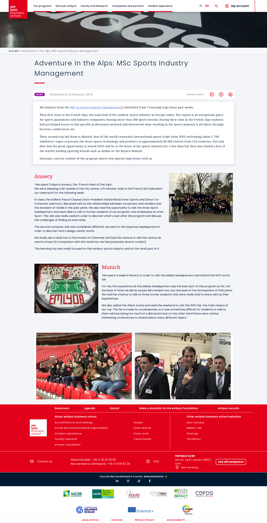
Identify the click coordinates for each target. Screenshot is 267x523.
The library (194, 439)
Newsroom (62, 408)
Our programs (42, 6)
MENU (260, 3)
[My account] (237, 6)
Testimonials (142, 439)
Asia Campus (196, 422)
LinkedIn (231, 94)
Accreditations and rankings (74, 422)
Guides (138, 422)
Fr (201, 6)
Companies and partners (128, 6)
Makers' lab (194, 428)
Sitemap (192, 433)
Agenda (89, 408)
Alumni (114, 408)
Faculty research (66, 439)
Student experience (160, 6)
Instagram (212, 94)
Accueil (13, 51)
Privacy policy (145, 520)
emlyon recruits (228, 408)
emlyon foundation (68, 444)
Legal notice (90, 520)
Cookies (117, 520)
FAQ (156, 461)
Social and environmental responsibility (81, 428)
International (142, 428)
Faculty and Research (94, 6)
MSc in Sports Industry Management (95, 107)
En (207, 6)
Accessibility (176, 520)
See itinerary (189, 467)
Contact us (44, 461)
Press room (141, 433)
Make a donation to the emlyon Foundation (168, 408)
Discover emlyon (66, 6)
